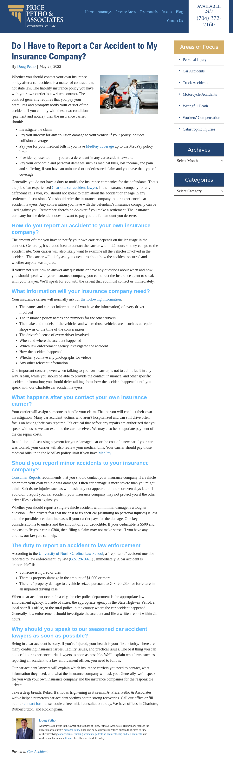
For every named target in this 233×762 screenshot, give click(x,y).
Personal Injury (195, 59)
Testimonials (149, 12)
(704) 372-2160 (209, 21)
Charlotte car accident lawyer (74, 187)
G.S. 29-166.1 (81, 559)
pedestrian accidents (106, 734)
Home (89, 12)
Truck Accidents (195, 83)
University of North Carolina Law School (71, 553)
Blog (179, 12)
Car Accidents (194, 71)
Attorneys (105, 12)
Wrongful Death (195, 106)
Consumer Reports (26, 477)
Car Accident (37, 751)
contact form (33, 703)
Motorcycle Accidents (200, 94)
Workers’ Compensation (201, 117)
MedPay (104, 453)
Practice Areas (126, 12)
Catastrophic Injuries (199, 129)
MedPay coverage (100, 146)
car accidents (65, 734)
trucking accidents (84, 734)
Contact (69, 738)
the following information (101, 299)
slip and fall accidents (130, 734)
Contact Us (175, 21)
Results (167, 12)
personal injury (72, 729)
